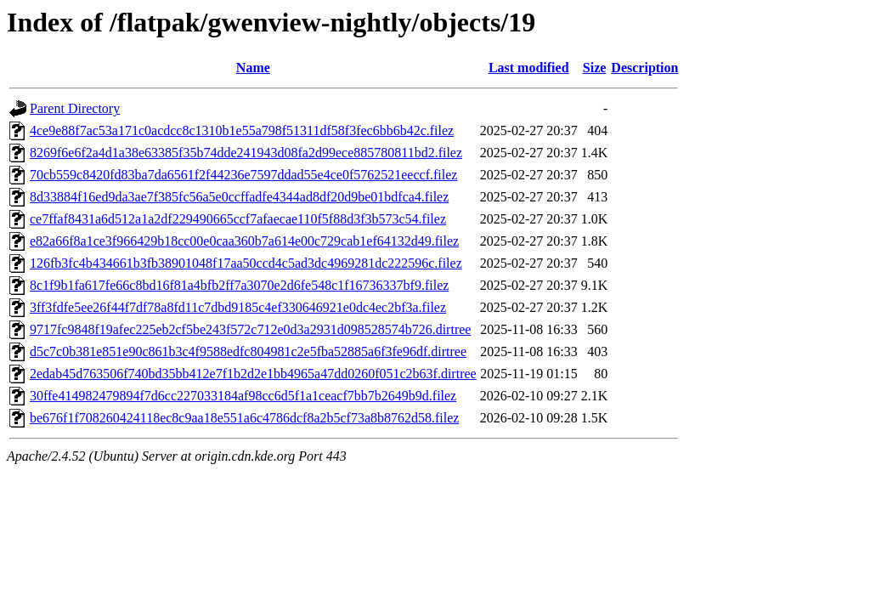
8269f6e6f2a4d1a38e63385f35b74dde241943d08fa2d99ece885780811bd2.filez (246, 152)
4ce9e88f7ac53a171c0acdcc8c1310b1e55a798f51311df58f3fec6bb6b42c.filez (242, 130)
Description (644, 67)
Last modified (529, 67)
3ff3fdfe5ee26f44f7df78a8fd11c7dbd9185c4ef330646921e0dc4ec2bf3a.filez (238, 307)
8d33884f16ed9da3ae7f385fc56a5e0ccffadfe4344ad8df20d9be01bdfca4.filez (239, 197)
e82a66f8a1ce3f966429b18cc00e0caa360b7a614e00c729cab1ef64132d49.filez (244, 241)
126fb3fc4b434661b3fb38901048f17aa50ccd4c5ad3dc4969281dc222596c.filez (246, 263)
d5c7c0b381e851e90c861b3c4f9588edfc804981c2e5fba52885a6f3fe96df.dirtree (248, 351)
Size (595, 67)
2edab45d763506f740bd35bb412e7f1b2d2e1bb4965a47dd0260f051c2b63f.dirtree (253, 373)
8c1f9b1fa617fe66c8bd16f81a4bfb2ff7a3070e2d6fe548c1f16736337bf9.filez (239, 285)
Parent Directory (75, 108)
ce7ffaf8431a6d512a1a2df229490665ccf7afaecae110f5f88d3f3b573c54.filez (238, 219)
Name (253, 67)
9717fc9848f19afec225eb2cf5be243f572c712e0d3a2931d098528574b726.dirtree (250, 329)
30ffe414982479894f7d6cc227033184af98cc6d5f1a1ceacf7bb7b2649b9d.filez (243, 395)
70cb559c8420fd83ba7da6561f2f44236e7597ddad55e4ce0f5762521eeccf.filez (243, 174)
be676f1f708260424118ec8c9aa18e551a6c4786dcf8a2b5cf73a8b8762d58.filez (244, 418)
